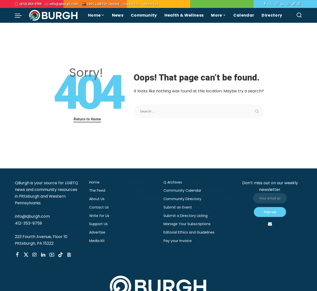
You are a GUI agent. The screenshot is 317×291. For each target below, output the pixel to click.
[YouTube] (288, 4)
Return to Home (87, 119)
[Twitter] (271, 4)
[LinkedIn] (282, 4)
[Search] (299, 15)
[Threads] (299, 4)
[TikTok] (293, 4)
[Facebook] (265, 4)
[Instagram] (276, 4)
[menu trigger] (21, 15)
